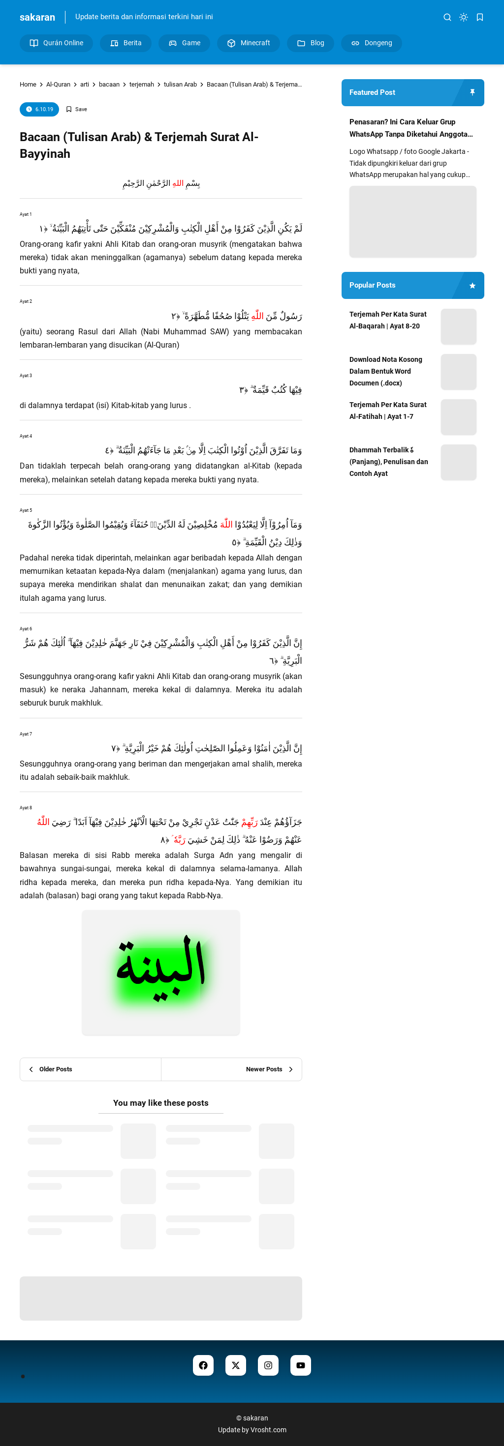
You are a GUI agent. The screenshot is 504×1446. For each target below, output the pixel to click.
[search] (447, 17)
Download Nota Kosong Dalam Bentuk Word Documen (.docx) (385, 371)
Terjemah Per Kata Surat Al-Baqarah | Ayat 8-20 (388, 320)
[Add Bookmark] (76, 109)
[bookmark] (479, 17)
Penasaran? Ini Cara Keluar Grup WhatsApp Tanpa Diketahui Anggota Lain (408, 129)
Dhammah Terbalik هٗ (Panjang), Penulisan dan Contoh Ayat (388, 461)
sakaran (37, 17)
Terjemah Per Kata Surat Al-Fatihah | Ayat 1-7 (388, 410)
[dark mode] (463, 17)
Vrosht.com (268, 1430)
